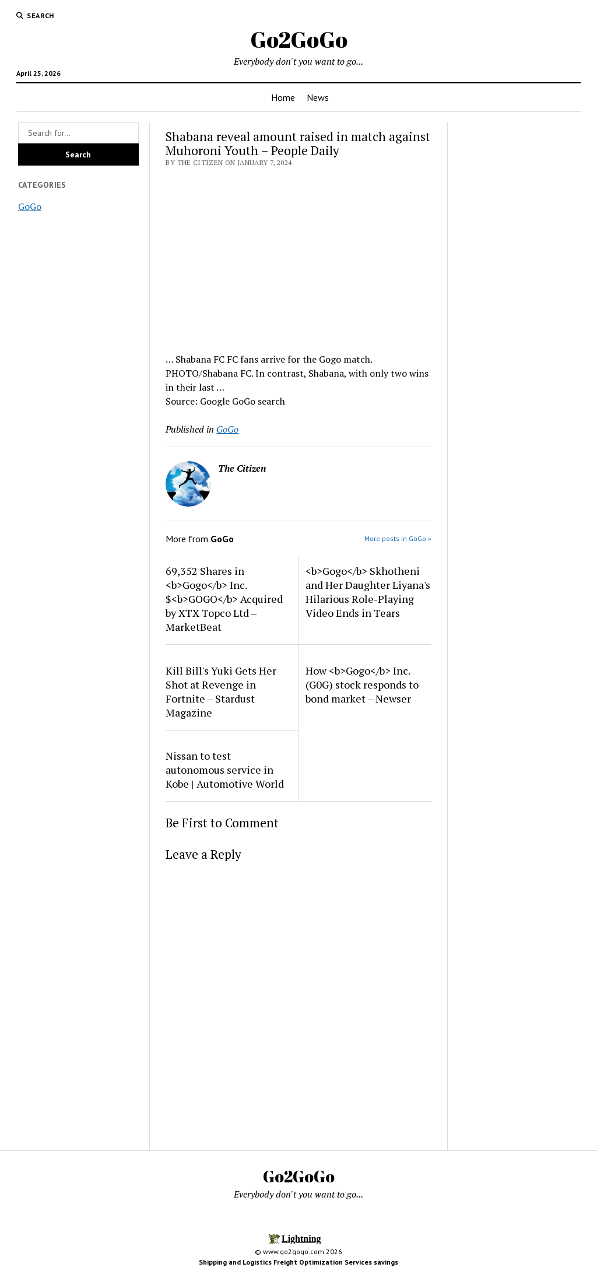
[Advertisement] (298, 256)
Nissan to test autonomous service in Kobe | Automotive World (225, 770)
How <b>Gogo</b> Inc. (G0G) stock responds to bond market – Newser (362, 684)
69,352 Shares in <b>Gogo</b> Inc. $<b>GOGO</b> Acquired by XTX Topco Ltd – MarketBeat (224, 599)
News (318, 97)
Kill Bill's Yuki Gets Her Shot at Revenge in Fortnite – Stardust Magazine (221, 691)
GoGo (29, 206)
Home (283, 97)
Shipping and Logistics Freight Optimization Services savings (298, 1262)
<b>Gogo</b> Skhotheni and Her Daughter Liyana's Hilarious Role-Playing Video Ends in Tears (367, 592)
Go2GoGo (298, 39)
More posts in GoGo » (397, 538)
